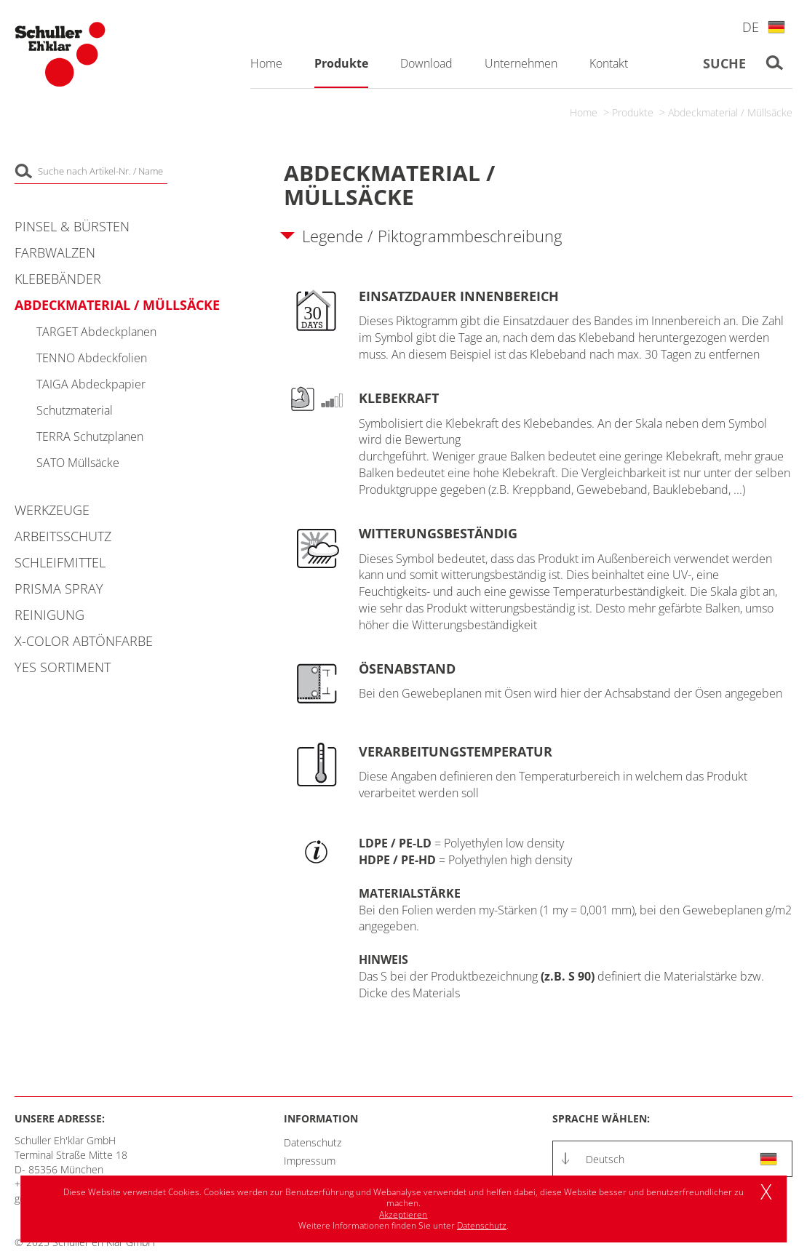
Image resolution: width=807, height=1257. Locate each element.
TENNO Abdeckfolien (91, 358)
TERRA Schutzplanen (89, 436)
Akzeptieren (403, 1214)
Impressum (309, 1161)
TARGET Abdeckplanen (96, 332)
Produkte (632, 112)
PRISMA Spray (59, 588)
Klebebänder (58, 278)
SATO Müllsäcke (77, 463)
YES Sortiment (63, 667)
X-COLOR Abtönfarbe (84, 641)
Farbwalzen (55, 252)
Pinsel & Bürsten (72, 226)
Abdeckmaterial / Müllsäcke (730, 112)
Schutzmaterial (74, 410)
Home (583, 112)
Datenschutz (312, 1142)
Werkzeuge (52, 510)
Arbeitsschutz (63, 536)
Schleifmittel (60, 562)
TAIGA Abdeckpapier (91, 384)
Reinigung (49, 614)
